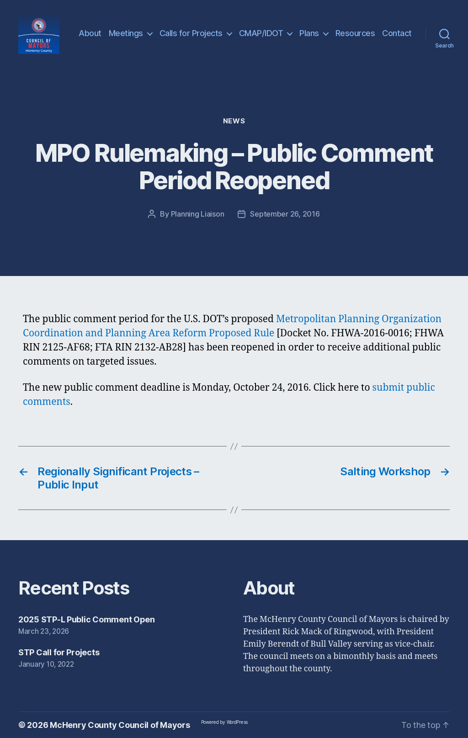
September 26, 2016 (284, 213)
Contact (397, 33)
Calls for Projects (191, 33)
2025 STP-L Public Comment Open (86, 619)
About (90, 33)
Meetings (126, 33)
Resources (355, 33)
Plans (309, 33)
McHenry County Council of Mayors (120, 725)
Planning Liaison (197, 213)
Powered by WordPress (224, 722)
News (234, 121)
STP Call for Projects (58, 652)
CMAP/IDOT (261, 33)
